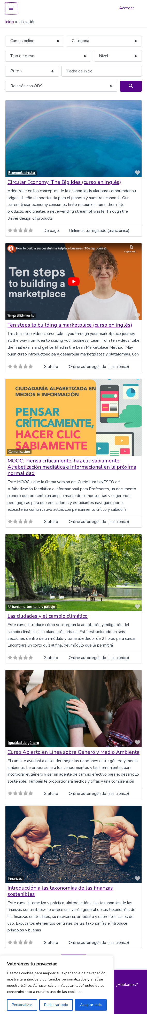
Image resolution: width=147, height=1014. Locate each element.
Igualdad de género (23, 740)
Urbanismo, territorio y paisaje (31, 604)
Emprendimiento (21, 313)
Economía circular (21, 170)
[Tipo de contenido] (34, 38)
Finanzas (15, 876)
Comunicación (19, 449)
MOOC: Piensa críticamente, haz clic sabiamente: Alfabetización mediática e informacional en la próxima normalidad (71, 465)
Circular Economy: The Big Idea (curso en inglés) (64, 180)
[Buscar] (131, 83)
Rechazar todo (56, 1002)
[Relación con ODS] (61, 83)
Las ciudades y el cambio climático (47, 613)
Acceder (126, 7)
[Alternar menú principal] (11, 7)
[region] (57, 983)
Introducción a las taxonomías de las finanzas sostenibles (60, 889)
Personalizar (22, 1002)
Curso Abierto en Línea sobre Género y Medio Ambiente (73, 749)
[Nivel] (118, 53)
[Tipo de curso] (48, 53)
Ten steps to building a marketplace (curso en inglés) (69, 322)
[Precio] (32, 68)
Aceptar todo (91, 1002)
